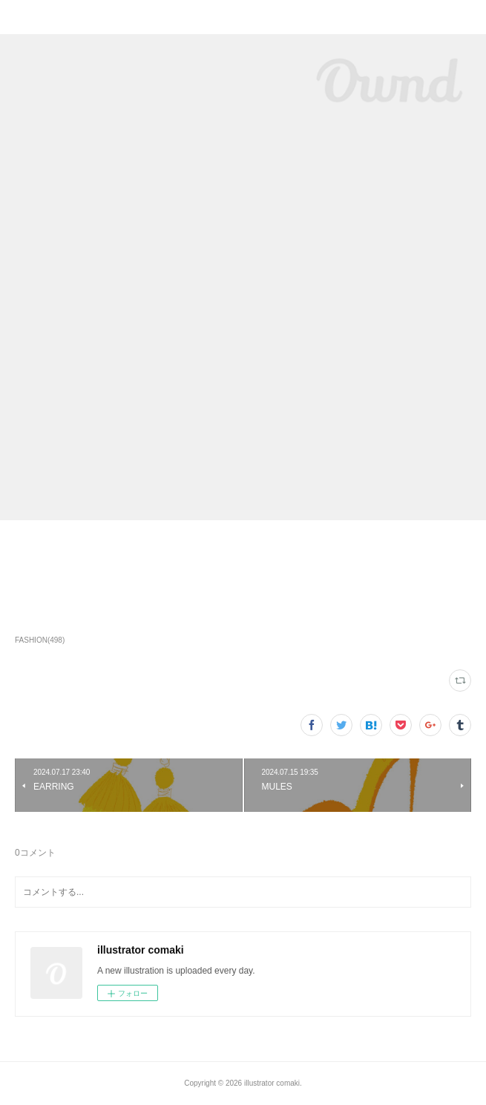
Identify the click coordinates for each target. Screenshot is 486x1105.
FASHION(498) (40, 640)
